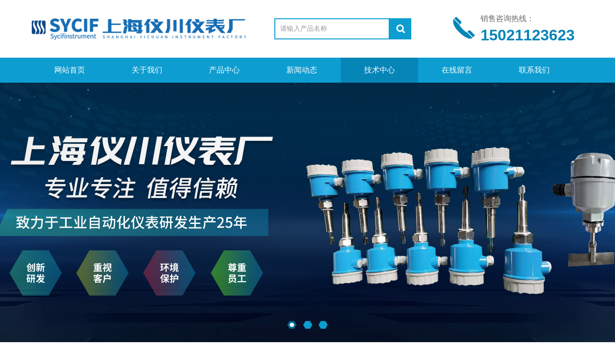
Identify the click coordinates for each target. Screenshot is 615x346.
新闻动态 (301, 70)
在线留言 (457, 70)
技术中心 (379, 70)
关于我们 (147, 70)
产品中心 (224, 70)
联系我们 (534, 70)
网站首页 (69, 70)
